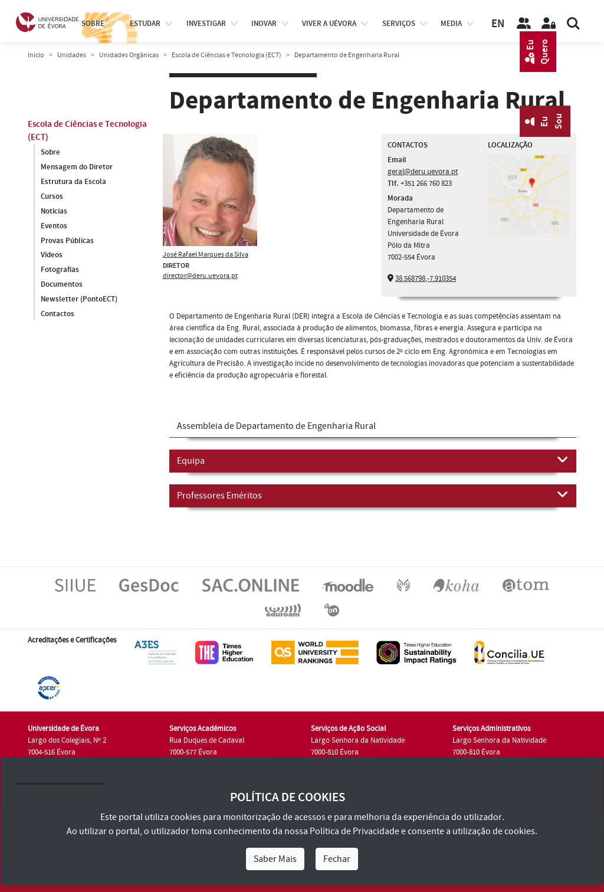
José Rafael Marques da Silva (205, 254)
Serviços (398, 23)
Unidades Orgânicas (129, 55)
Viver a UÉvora (329, 23)
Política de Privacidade (354, 831)
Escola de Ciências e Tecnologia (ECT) (226, 55)
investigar (206, 23)
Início (36, 55)
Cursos (52, 196)
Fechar (336, 859)
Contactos (57, 314)
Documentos (62, 285)
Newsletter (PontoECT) (79, 299)
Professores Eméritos (373, 494)
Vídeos (52, 255)
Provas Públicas (67, 240)
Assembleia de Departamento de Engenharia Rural (276, 426)
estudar (145, 23)
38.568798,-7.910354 (425, 278)
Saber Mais (275, 859)
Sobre (92, 23)
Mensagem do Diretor (77, 167)
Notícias (54, 211)
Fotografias (60, 270)
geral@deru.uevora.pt (423, 171)
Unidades (71, 55)
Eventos (54, 226)
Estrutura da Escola (73, 181)
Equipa (373, 460)
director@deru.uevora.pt (200, 275)
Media (451, 23)
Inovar (264, 23)
